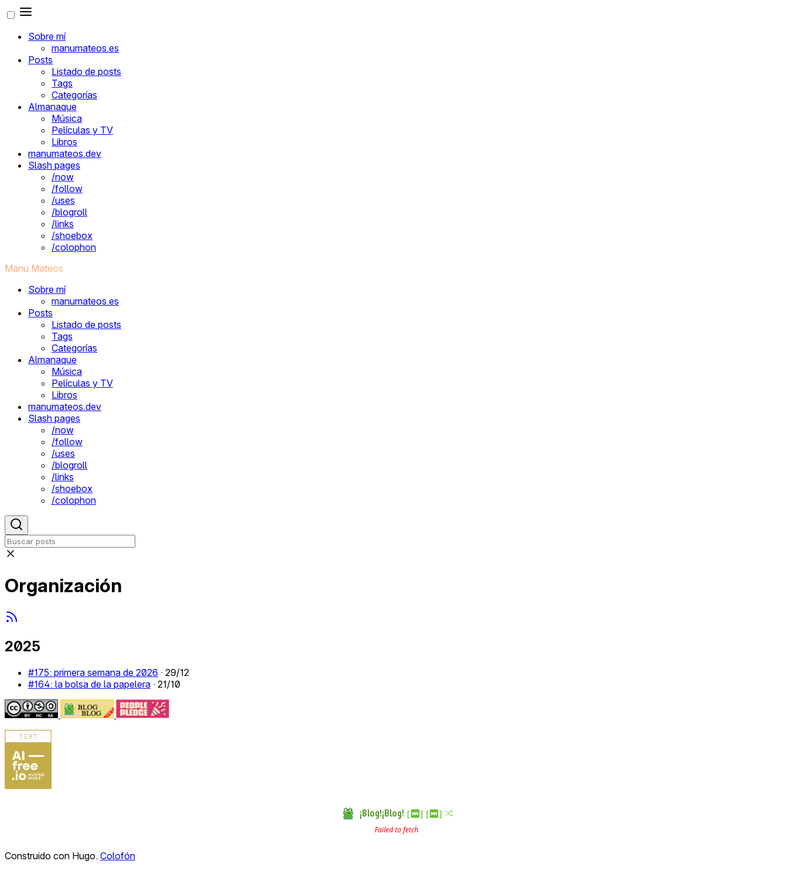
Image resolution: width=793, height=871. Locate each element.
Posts (40, 60)
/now (63, 177)
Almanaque (52, 106)
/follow (67, 188)
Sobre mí (47, 36)
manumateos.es (85, 48)
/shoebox (72, 235)
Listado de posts (86, 71)
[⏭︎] (434, 813)
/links (63, 224)
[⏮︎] (415, 813)
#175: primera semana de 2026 (93, 672)
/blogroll (69, 212)
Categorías (74, 95)
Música (67, 118)
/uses (63, 200)
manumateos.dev (64, 153)
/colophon (74, 247)
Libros (64, 142)
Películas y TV (82, 130)
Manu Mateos (34, 268)
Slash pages (54, 165)
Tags (62, 83)
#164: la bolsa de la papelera (89, 684)
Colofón (117, 856)
